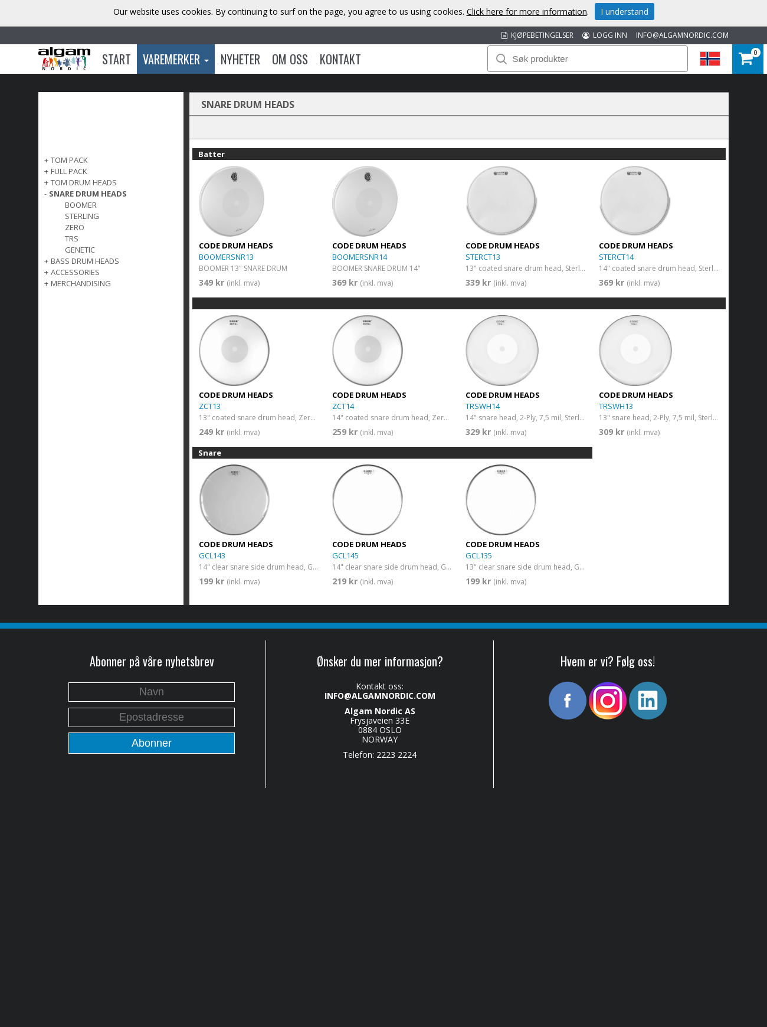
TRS (71, 238)
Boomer (81, 204)
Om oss (290, 59)
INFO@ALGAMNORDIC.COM (682, 35)
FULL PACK (69, 171)
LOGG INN (604, 35)
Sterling (82, 216)
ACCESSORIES (75, 272)
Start (116, 59)
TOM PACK (69, 160)
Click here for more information (527, 11)
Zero (74, 227)
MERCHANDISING (81, 283)
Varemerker (176, 59)
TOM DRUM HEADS (84, 182)
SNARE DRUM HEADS (88, 193)
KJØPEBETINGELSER (537, 35)
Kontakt (340, 59)
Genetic (80, 249)
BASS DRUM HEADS (85, 261)
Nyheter (240, 59)
